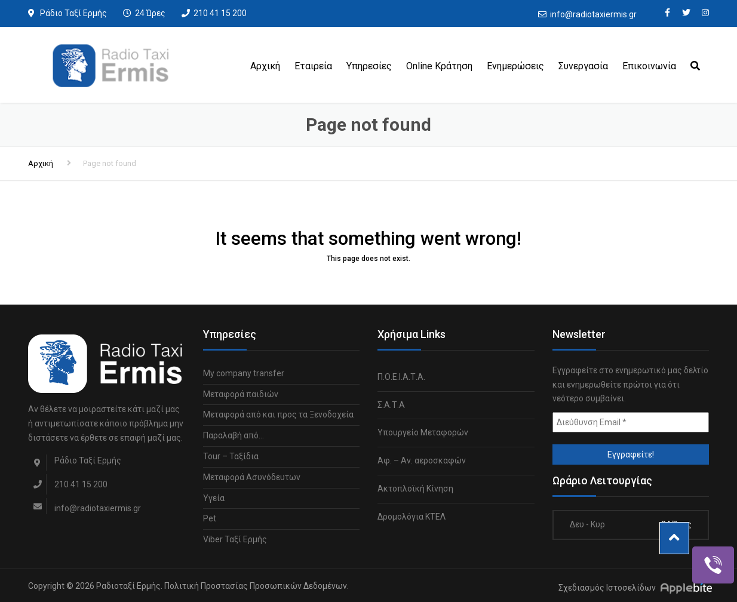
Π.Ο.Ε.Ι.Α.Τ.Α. (401, 377)
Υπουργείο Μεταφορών (422, 432)
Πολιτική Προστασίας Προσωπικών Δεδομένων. (256, 586)
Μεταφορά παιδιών (240, 394)
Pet (209, 518)
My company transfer (243, 373)
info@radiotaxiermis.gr (593, 14)
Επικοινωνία (649, 66)
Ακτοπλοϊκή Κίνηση (415, 488)
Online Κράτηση (439, 66)
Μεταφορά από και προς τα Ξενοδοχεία (278, 414)
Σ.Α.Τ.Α (391, 405)
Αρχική (265, 66)
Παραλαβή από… (233, 435)
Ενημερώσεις (515, 66)
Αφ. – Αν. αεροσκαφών (421, 460)
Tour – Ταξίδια (231, 456)
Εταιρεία (313, 66)
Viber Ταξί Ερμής (235, 539)
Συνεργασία (583, 66)
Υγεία (214, 498)
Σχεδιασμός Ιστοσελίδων (607, 587)
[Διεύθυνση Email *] (631, 422)
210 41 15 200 (220, 13)
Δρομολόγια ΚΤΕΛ (411, 516)
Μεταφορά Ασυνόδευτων (251, 477)
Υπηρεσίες (369, 66)
